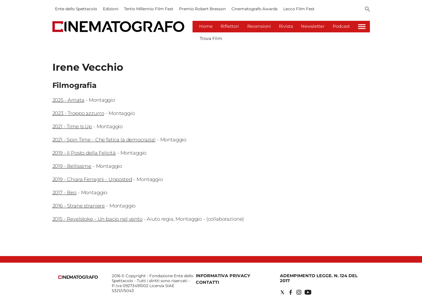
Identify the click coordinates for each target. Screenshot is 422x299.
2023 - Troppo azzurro (78, 113)
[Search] (367, 10)
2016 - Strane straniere (78, 206)
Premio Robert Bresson (202, 8)
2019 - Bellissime (71, 166)
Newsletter (312, 26)
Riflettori (230, 26)
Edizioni (110, 8)
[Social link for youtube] (308, 292)
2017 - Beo (64, 192)
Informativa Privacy (223, 275)
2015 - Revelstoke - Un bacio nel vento (97, 219)
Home (206, 26)
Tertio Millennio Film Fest (148, 8)
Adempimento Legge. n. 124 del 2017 (319, 278)
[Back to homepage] (78, 277)
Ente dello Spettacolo (76, 8)
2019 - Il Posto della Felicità (84, 153)
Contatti (207, 282)
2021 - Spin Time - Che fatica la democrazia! (104, 139)
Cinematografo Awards (254, 8)
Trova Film (211, 38)
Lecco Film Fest (299, 8)
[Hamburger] (362, 26)
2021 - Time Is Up (72, 126)
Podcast (341, 26)
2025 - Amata (68, 100)
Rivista (286, 26)
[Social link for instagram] (298, 292)
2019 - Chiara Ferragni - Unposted (92, 179)
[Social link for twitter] (282, 292)
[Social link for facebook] (290, 292)
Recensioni (259, 26)
